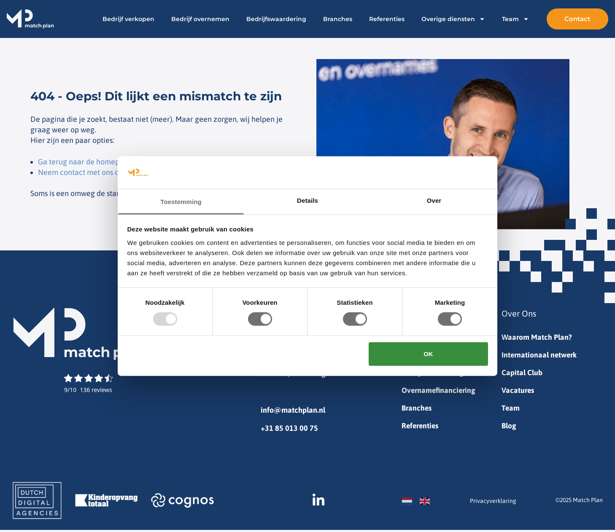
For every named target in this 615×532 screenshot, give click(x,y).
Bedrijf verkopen (119, 19)
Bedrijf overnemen (191, 19)
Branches (328, 19)
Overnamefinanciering (440, 391)
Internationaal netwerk (540, 355)
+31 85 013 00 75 (289, 428)
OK (428, 353)
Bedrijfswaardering (267, 19)
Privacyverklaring (493, 503)
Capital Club (522, 373)
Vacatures (518, 391)
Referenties (377, 19)
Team (505, 19)
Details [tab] (307, 200)
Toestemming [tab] (181, 201)
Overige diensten (443, 19)
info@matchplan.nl (293, 410)
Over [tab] (434, 200)
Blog (509, 428)
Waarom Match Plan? (537, 337)
